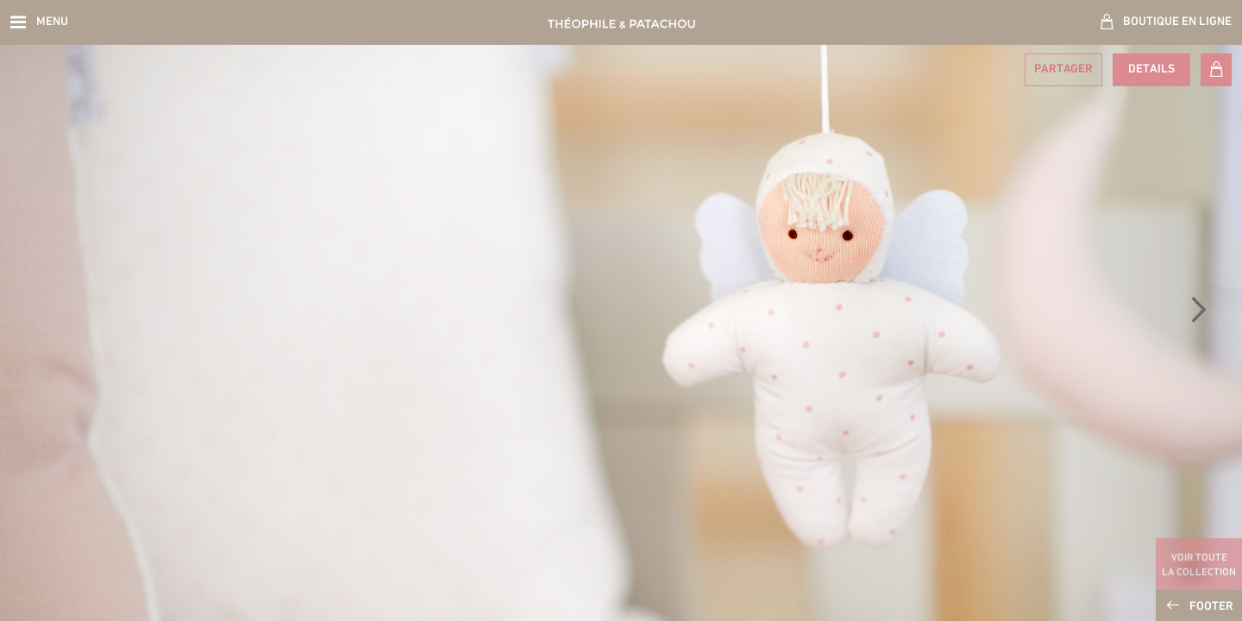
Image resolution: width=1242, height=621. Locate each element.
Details (1151, 69)
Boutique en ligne (1177, 22)
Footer (1211, 606)
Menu (52, 22)
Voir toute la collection (1199, 565)
